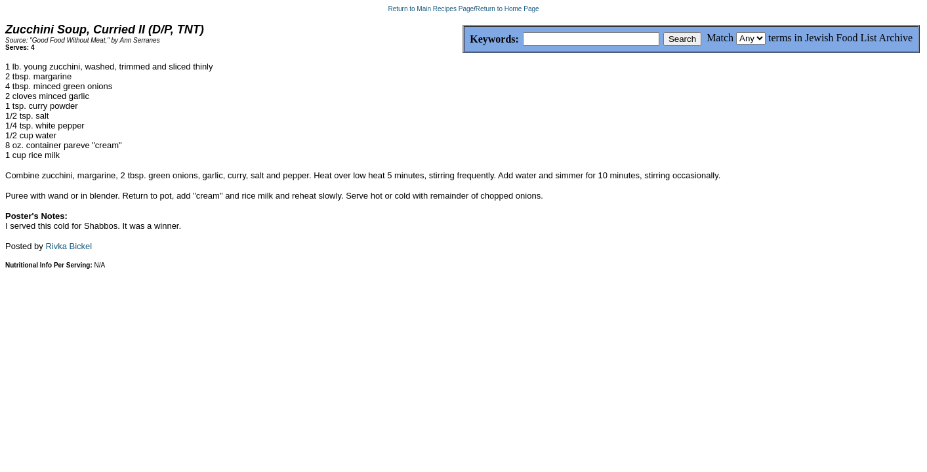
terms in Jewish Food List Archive (840, 37)
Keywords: (462, 39)
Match (720, 37)
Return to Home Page (507, 8)
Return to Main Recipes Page (431, 8)
